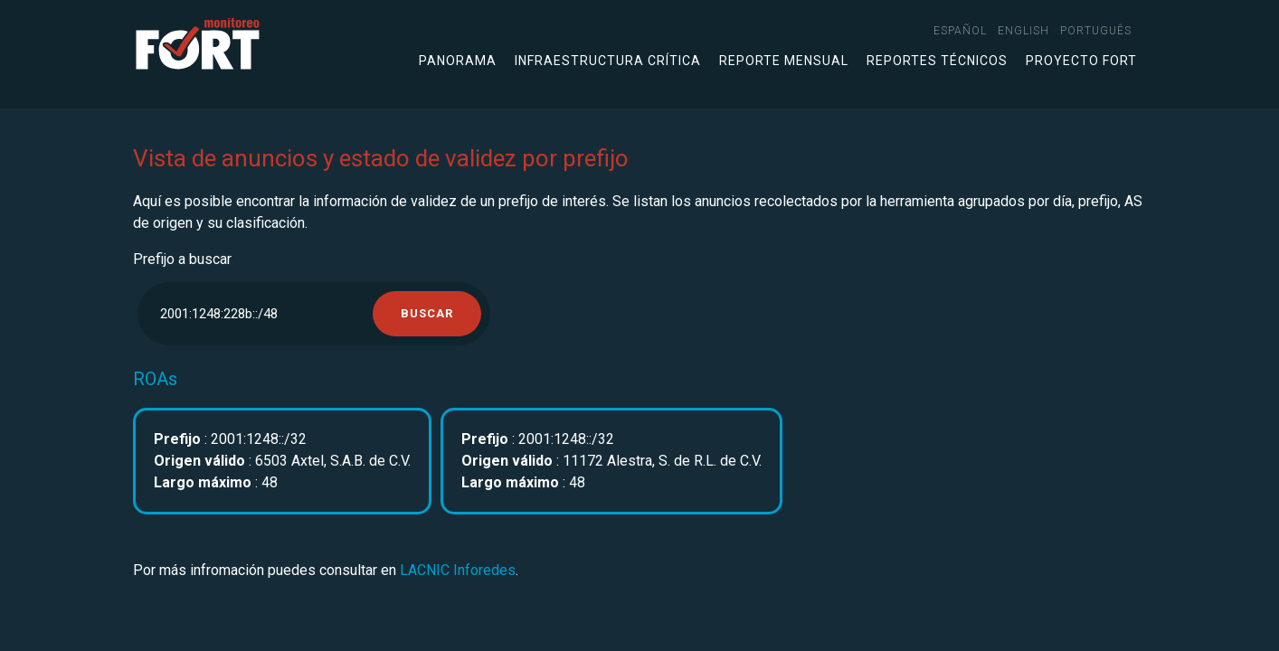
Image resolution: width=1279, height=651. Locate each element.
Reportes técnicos (937, 60)
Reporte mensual (783, 60)
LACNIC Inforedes (458, 570)
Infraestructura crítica (608, 60)
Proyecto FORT (1081, 60)
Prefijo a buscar (182, 259)
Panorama (458, 60)
